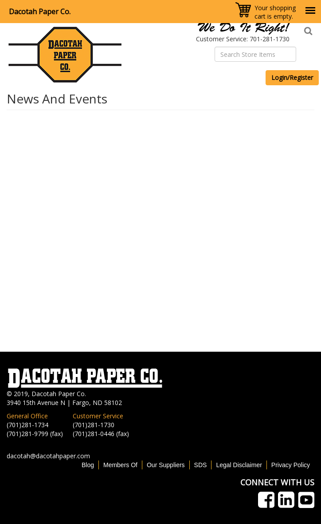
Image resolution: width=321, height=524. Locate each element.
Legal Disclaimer (239, 464)
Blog (88, 464)
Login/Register (292, 77)
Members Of (120, 464)
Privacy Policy (290, 464)
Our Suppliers (166, 464)
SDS (200, 464)
